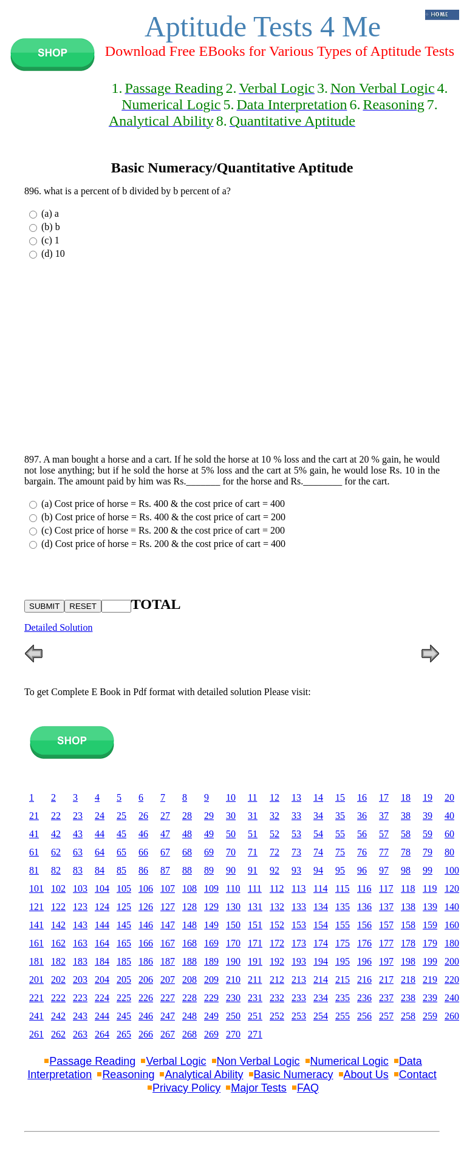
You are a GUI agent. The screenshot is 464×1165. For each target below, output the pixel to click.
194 (320, 961)
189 (211, 961)
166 (145, 943)
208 (189, 979)
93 (296, 870)
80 (449, 852)
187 (167, 961)
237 (386, 998)
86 (143, 870)
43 (78, 834)
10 (231, 797)
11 (252, 797)
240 (452, 998)
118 (408, 888)
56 (362, 834)
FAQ (308, 1088)
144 (102, 925)
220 (452, 979)
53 (296, 834)
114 (320, 888)
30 (231, 815)
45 (121, 834)
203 (80, 979)
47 (165, 834)
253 (299, 1016)
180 (452, 943)
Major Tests (259, 1088)
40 (449, 815)
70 (231, 852)
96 (362, 870)
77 (384, 852)
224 (102, 998)
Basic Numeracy (293, 1074)
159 (430, 925)
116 (364, 888)
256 (364, 1016)
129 (211, 907)
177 (386, 943)
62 (56, 852)
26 (143, 815)
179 (430, 943)
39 (427, 815)
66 (143, 852)
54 (318, 834)
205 (124, 979)
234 (320, 998)
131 (255, 907)
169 (211, 943)
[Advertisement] (232, 359)
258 (408, 1016)
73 (296, 852)
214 (320, 979)
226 (145, 998)
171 (255, 943)
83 (78, 870)
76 (362, 852)
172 (277, 943)
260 (452, 1016)
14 (318, 797)
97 (384, 870)
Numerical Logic (349, 1061)
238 (408, 998)
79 (427, 852)
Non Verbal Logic (258, 1061)
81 (34, 870)
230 (233, 998)
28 (187, 815)
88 (187, 870)
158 (408, 925)
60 (449, 834)
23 (78, 815)
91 (253, 870)
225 (124, 998)
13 (296, 797)
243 (80, 1016)
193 (299, 961)
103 (80, 888)
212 (277, 979)
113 (298, 888)
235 (342, 998)
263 (80, 1034)
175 (342, 943)
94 (318, 870)
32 (274, 815)
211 (255, 979)
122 (58, 907)
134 (320, 907)
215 (342, 979)
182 (58, 961)
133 (299, 907)
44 (99, 834)
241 (36, 1016)
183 (80, 961)
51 (253, 834)
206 (145, 979)
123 (80, 907)
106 (145, 888)
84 (99, 870)
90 (231, 870)
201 (36, 979)
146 (145, 925)
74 (318, 852)
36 (362, 815)
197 (386, 961)
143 (80, 925)
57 (384, 834)
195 (342, 961)
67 (165, 852)
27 (165, 815)
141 (36, 925)
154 (320, 925)
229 (211, 998)
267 (167, 1034)
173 (299, 943)
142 (58, 925)
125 (124, 907)
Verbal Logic (176, 1061)
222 (58, 998)
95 (340, 870)
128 (189, 907)
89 (209, 870)
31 (253, 815)
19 (427, 797)
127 (167, 907)
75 (340, 852)
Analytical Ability (204, 1074)
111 (255, 888)
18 (406, 797)
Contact (418, 1074)
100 (452, 870)
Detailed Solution (58, 627)
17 (384, 797)
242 (58, 1016)
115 (342, 888)
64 (99, 852)
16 (362, 797)
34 (318, 815)
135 (342, 907)
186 (145, 961)
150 (233, 925)
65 (121, 852)
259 (430, 1016)
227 (167, 998)
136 (364, 907)
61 (34, 852)
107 (167, 888)
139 (430, 907)
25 (121, 815)
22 (56, 815)
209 (211, 979)
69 (209, 852)
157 (386, 925)
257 (386, 1016)
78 (406, 852)
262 (58, 1034)
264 (102, 1034)
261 (36, 1034)
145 (124, 925)
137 (386, 907)
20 (449, 797)
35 (340, 815)
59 (427, 834)
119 (430, 888)
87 (165, 870)
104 (102, 888)
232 (277, 998)
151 (255, 925)
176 (364, 943)
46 (143, 834)
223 (80, 998)
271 (255, 1034)
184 (102, 961)
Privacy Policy (186, 1088)
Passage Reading (92, 1061)
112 (277, 888)
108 (189, 888)
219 (430, 979)
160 (452, 925)
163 (80, 943)
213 (299, 979)
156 (364, 925)
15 (340, 797)
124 (102, 907)
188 (189, 961)
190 (233, 961)
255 (342, 1016)
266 (145, 1034)
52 (274, 834)
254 (320, 1016)
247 (167, 1016)
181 (36, 961)
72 (274, 852)
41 (34, 834)
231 (255, 998)
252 (277, 1016)
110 (233, 888)
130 (233, 907)
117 (386, 888)
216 (364, 979)
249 (211, 1016)
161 (36, 943)
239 (430, 998)
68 (187, 852)
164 (102, 943)
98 (406, 870)
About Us (366, 1074)
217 (386, 979)
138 (408, 907)
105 (124, 888)
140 (452, 907)
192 (277, 961)
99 (427, 870)
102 (58, 888)
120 (452, 888)
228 (189, 998)
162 (58, 943)
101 (36, 888)
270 (233, 1034)
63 (78, 852)
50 (231, 834)
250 (233, 1016)
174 (320, 943)
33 (296, 815)
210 (233, 979)
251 (255, 1016)
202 (58, 979)
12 (274, 797)
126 (145, 907)
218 (408, 979)
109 (211, 888)
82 (56, 870)
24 (99, 815)
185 (124, 961)
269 (211, 1034)
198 (408, 961)
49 (209, 834)
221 (36, 998)
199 (430, 961)
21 (34, 815)
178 (408, 943)
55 (340, 834)
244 (102, 1016)
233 (299, 998)
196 (364, 961)
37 (384, 815)
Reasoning (128, 1074)
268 (189, 1034)
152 (277, 925)
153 (299, 925)
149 (211, 925)
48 (187, 834)
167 (167, 943)
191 (255, 961)
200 (452, 961)
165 (124, 943)
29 (209, 815)
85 (121, 870)
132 (277, 907)
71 (253, 852)
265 (124, 1034)
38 (406, 815)
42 (56, 834)
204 (102, 979)
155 (342, 925)
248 (189, 1016)
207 (167, 979)
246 (145, 1016)
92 (274, 870)
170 (233, 943)
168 (189, 943)
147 (167, 925)
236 (364, 998)
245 (124, 1016)
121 (36, 907)
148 (189, 925)
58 (406, 834)
